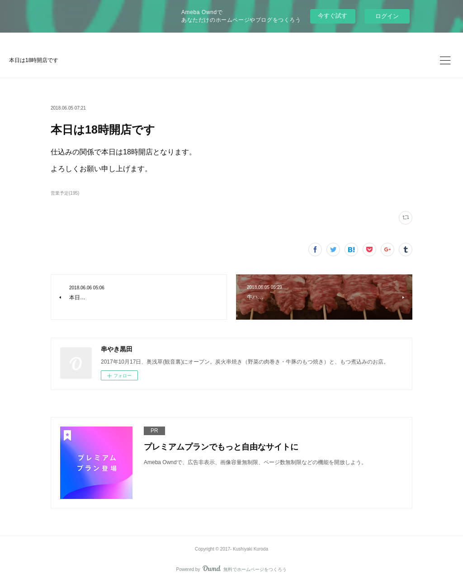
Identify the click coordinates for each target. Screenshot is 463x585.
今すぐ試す (332, 15)
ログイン (387, 16)
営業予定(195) (65, 193)
